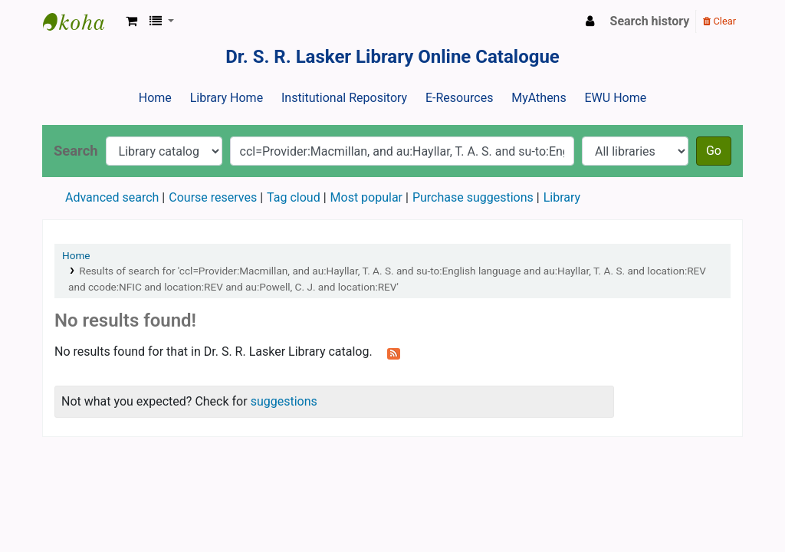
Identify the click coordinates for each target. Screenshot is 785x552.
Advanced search (112, 197)
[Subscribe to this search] (394, 352)
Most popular (366, 197)
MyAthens (538, 97)
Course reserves (213, 197)
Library (562, 197)
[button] (131, 21)
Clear (719, 21)
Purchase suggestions (473, 197)
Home (155, 97)
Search (76, 151)
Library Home (226, 97)
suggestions (284, 401)
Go (713, 150)
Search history (650, 21)
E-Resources (459, 97)
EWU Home (616, 97)
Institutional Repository (344, 97)
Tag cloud (293, 197)
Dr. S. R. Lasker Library (81, 21)
